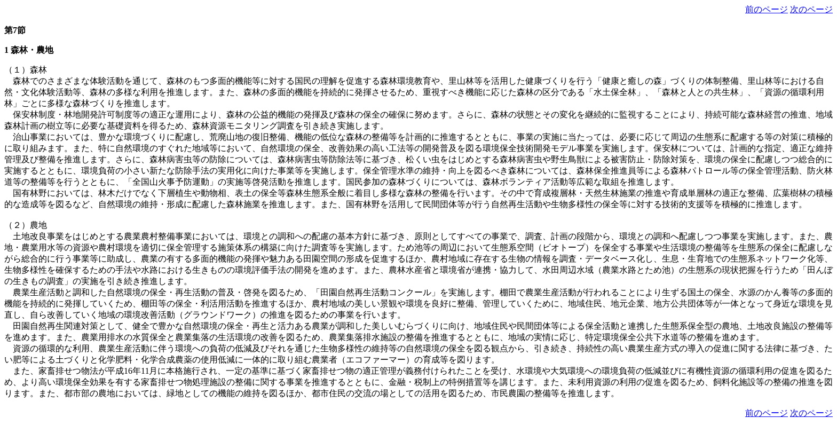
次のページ (811, 9)
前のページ (766, 9)
